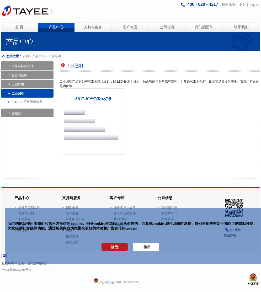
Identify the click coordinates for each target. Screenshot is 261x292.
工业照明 (18, 93)
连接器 (16, 113)
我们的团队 (204, 27)
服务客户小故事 (125, 207)
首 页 (19, 27)
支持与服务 (93, 27)
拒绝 (146, 247)
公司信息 (167, 27)
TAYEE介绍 (169, 207)
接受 (114, 247)
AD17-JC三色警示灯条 (27, 102)
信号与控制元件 (23, 66)
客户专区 (130, 27)
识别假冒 (72, 207)
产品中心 (56, 27)
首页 (26, 56)
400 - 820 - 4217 (203, 4)
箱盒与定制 (19, 75)
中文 (242, 5)
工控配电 (18, 84)
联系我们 (241, 27)
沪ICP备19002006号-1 (16, 270)
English (254, 5)
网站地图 (228, 5)
